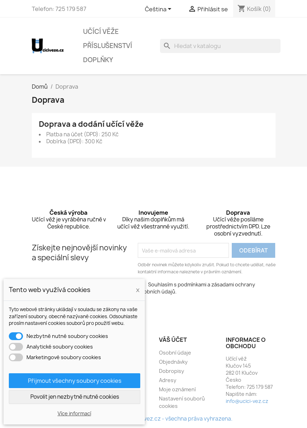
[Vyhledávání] (220, 46)
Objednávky (173, 361)
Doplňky (98, 59)
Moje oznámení (177, 389)
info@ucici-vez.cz (247, 401)
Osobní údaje (175, 352)
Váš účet (173, 340)
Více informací (74, 413)
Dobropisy (171, 371)
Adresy (167, 380)
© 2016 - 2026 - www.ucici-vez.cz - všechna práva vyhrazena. (153, 418)
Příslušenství (107, 45)
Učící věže (101, 31)
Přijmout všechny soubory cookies (75, 381)
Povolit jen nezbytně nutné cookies (74, 396)
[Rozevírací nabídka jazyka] (159, 9)
